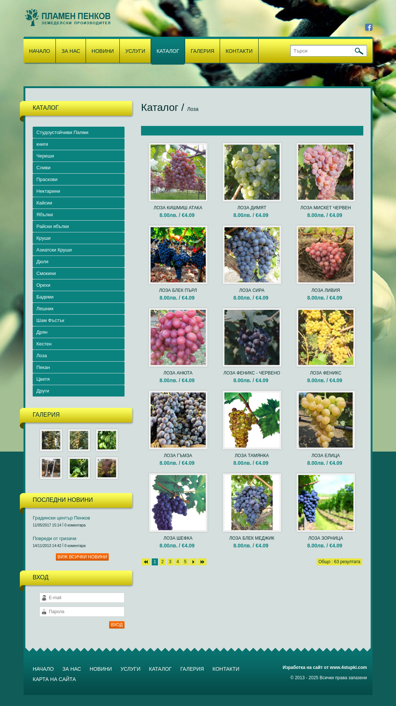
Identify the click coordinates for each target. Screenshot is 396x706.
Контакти (239, 51)
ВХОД (117, 624)
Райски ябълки (52, 226)
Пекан (43, 367)
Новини (102, 51)
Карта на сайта (54, 679)
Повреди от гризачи (54, 538)
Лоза (41, 355)
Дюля (42, 261)
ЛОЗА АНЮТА (177, 373)
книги (42, 144)
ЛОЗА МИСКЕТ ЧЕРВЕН (325, 207)
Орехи (43, 285)
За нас (70, 51)
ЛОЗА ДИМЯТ (251, 207)
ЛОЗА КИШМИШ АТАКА (178, 207)
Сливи (43, 167)
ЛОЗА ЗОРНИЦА (325, 538)
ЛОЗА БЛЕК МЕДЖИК (251, 538)
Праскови (47, 179)
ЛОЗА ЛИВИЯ (326, 290)
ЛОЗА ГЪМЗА (178, 455)
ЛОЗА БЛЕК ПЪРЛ (178, 290)
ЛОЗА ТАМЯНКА (252, 455)
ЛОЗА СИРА (251, 290)
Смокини (46, 273)
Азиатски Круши (54, 250)
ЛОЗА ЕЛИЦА (326, 455)
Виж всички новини (82, 557)
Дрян (41, 332)
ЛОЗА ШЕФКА (177, 538)
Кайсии (44, 203)
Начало (39, 51)
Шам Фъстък (50, 320)
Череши (45, 156)
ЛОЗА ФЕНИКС (326, 373)
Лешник (44, 308)
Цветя (43, 379)
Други (42, 391)
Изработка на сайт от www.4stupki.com (325, 667)
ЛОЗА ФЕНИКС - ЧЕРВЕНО (251, 373)
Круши (43, 238)
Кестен (44, 344)
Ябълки (44, 214)
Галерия (202, 51)
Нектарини (48, 191)
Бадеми (45, 297)
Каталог (167, 51)
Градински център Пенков (61, 518)
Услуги (135, 51)
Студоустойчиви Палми (62, 132)
